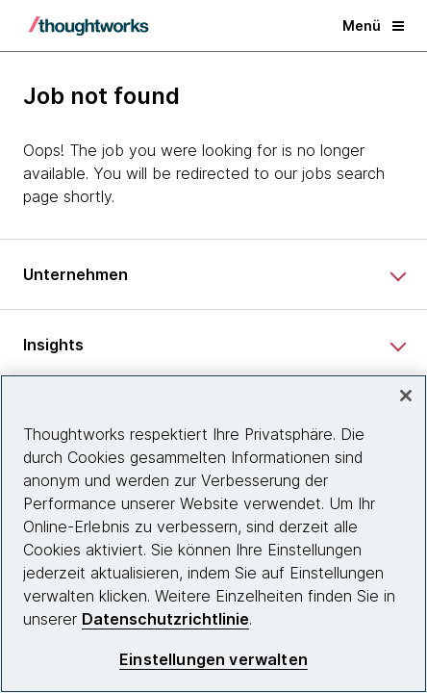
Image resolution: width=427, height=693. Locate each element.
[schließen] (406, 395)
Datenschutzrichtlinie (165, 619)
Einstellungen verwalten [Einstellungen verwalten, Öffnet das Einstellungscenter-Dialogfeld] (213, 660)
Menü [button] (373, 25)
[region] (213, 533)
